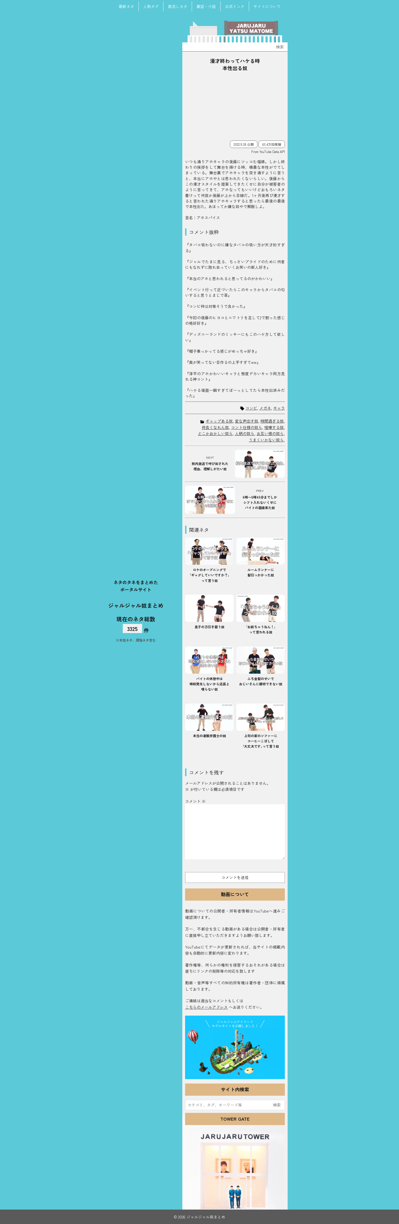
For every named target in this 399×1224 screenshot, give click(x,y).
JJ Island (235, 1053)
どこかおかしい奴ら (215, 433)
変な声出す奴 (246, 421)
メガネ (265, 408)
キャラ (279, 408)
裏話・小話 (206, 6)
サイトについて (267, 6)
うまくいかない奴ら (266, 440)
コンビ (251, 408)
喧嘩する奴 (274, 427)
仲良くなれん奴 (215, 427)
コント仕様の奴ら (246, 427)
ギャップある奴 (219, 421)
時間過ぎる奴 (272, 421)
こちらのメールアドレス (206, 1007)
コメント (195, 801)
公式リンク (234, 6)
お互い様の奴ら (270, 433)
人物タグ (151, 6)
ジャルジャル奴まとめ (135, 605)
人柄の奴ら (244, 433)
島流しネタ (177, 6)
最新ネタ (126, 6)
